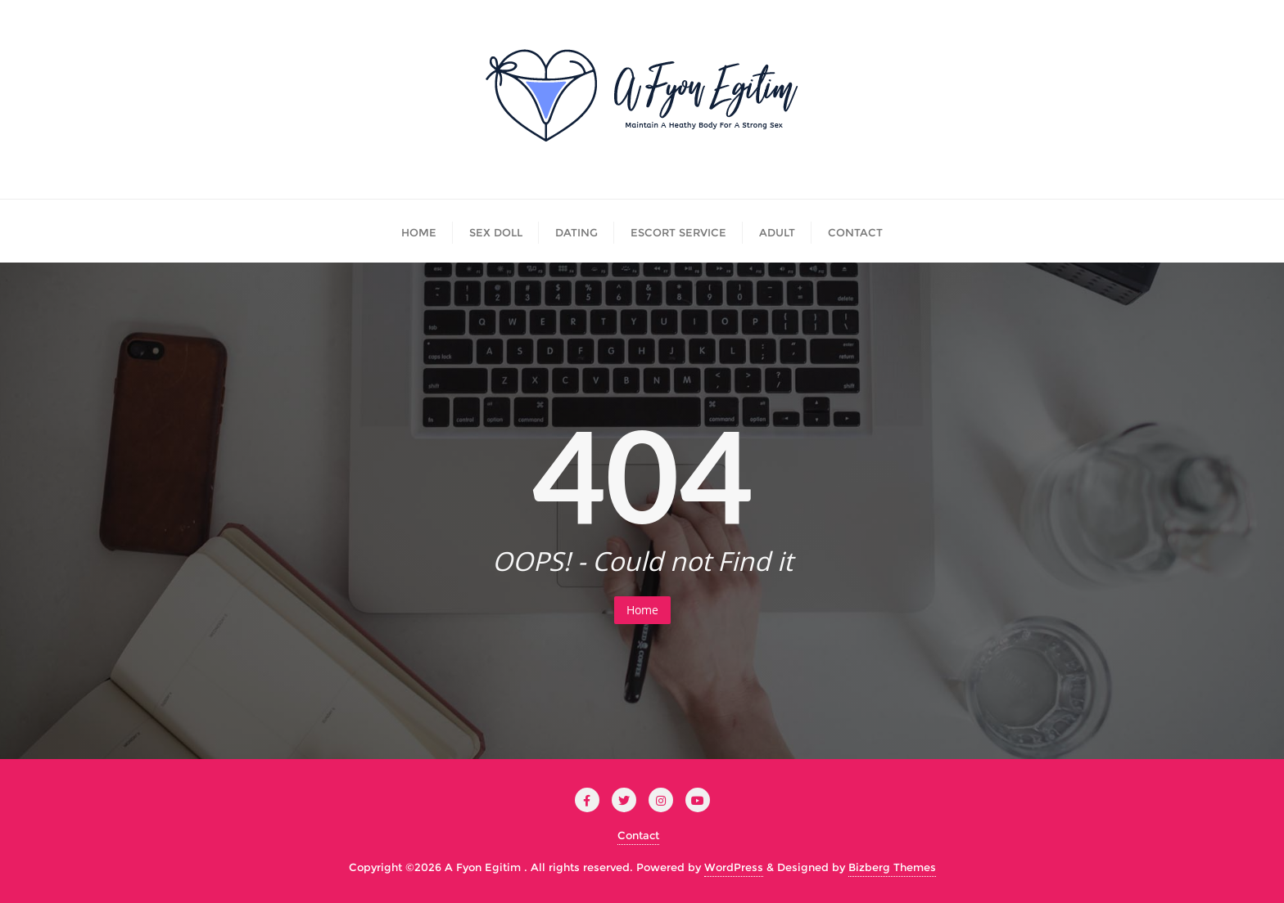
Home (642, 610)
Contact (638, 835)
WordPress (733, 867)
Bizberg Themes (892, 867)
